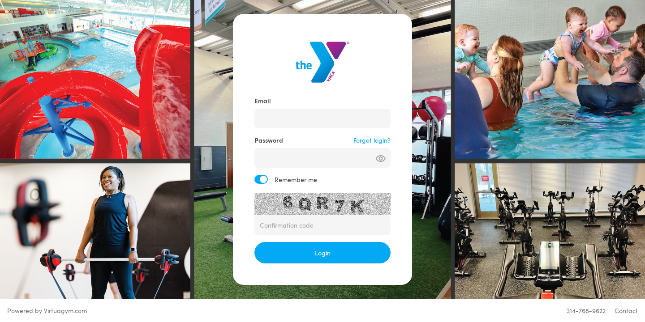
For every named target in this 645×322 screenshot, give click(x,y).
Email (262, 100)
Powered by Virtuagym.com (47, 310)
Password (268, 140)
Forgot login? (372, 140)
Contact (626, 310)
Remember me (296, 179)
